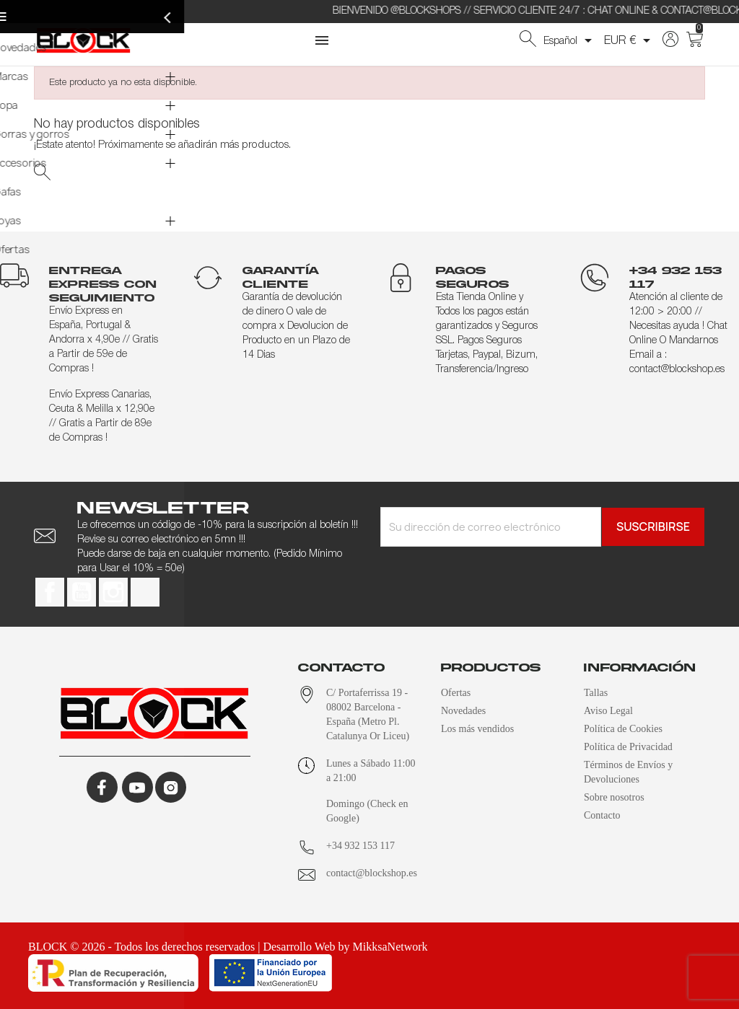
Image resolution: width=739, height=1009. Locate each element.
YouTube (81, 592)
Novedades (463, 710)
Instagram (113, 592)
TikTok (145, 592)
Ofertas (456, 692)
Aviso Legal (608, 710)
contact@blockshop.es (371, 873)
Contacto (602, 815)
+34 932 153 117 (360, 845)
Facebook (49, 592)
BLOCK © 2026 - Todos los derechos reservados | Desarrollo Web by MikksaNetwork (228, 946)
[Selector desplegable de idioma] (570, 40)
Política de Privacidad (628, 746)
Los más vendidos (477, 728)
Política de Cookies (623, 728)
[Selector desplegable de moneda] (629, 40)
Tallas (596, 692)
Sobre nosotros (614, 797)
